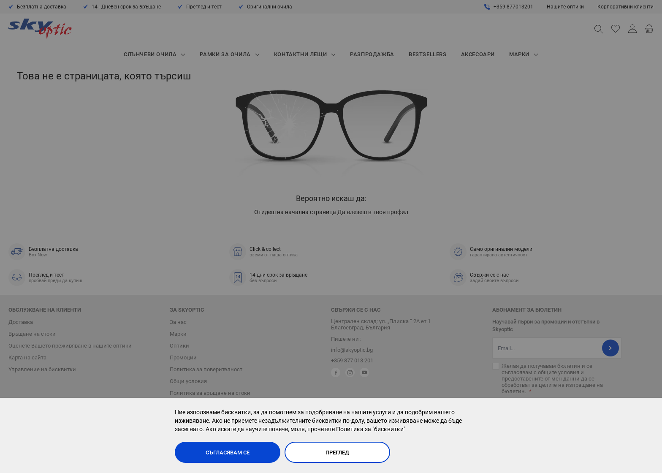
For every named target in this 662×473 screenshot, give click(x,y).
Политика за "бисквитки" (370, 429)
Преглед (337, 452)
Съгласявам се (228, 452)
